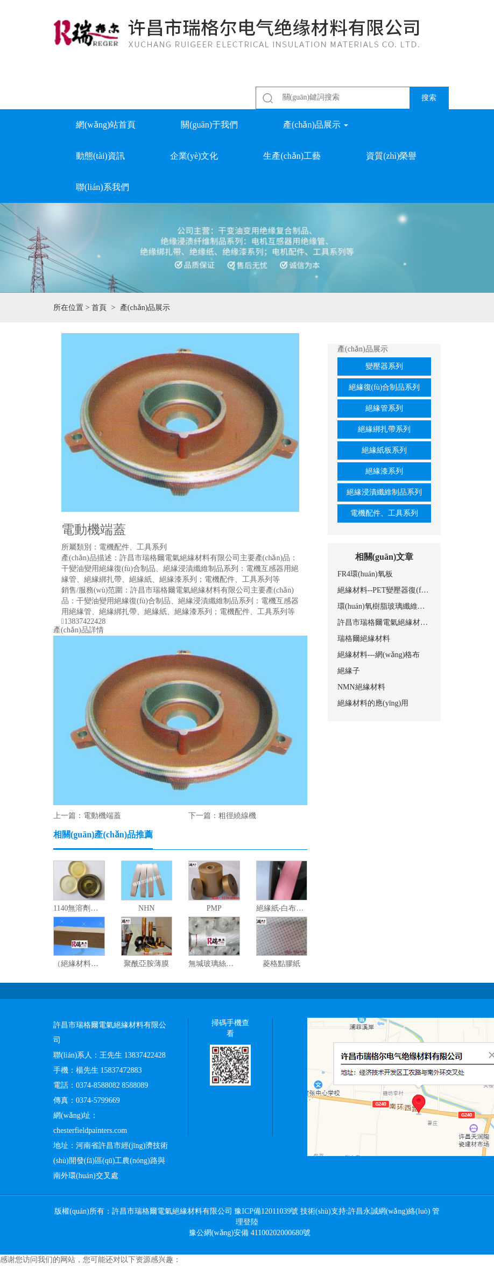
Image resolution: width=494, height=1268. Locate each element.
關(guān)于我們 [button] (209, 124)
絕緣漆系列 (384, 471)
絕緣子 (348, 671)
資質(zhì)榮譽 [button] (391, 155)
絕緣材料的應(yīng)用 (372, 703)
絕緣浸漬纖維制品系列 (384, 492)
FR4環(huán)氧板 (365, 574)
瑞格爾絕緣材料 (363, 639)
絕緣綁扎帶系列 (384, 429)
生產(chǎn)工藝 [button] (292, 155)
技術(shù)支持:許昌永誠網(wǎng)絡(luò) (365, 1211)
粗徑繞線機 (237, 816)
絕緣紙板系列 (384, 450)
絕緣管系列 (384, 408)
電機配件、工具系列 (384, 513)
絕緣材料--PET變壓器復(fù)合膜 (384, 590)
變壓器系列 (384, 366)
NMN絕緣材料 (361, 687)
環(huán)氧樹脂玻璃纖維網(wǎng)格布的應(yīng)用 (384, 606)
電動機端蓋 (102, 816)
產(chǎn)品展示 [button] (315, 124)
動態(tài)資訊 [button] (100, 155)
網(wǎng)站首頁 (106, 124)
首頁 (99, 308)
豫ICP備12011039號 (266, 1211)
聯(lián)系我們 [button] (102, 187)
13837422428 (84, 621)
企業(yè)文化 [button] (194, 155)
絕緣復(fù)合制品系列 (384, 387)
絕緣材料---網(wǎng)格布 (378, 655)
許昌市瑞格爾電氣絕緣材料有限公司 (384, 622)
